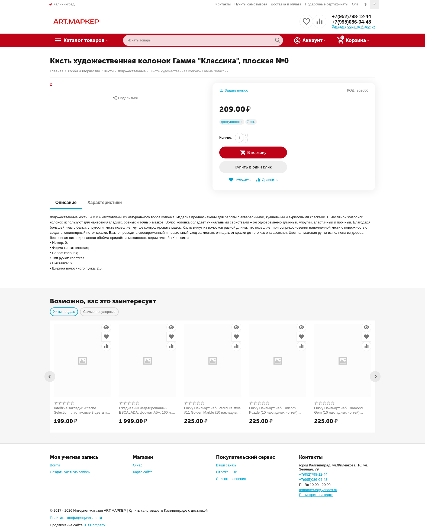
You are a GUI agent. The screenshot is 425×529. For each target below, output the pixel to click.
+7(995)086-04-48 (351, 22)
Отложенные (226, 472)
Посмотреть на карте (316, 495)
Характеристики (104, 202)
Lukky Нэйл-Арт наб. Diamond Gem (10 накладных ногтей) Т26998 (338, 410)
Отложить (239, 180)
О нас (137, 465)
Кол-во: (225, 137)
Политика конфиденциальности (76, 518)
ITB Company (94, 525)
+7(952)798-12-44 (351, 16)
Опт (355, 4)
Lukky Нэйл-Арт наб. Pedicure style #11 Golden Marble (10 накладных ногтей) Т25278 (212, 410)
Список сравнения (231, 479)
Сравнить (267, 179)
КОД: (351, 90)
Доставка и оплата (286, 4)
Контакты (223, 4)
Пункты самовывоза (250, 4)
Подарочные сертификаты (326, 4)
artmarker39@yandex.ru (318, 490)
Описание (65, 202)
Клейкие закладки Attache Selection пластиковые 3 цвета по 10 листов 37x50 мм (81, 410)
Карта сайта (143, 472)
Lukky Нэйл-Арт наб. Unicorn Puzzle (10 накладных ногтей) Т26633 (273, 410)
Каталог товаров (83, 40)
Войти (55, 465)
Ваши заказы (226, 465)
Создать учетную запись (70, 472)
